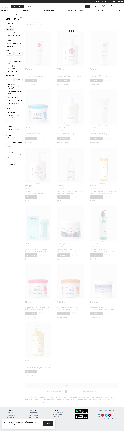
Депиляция (11, 46)
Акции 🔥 (4, 10)
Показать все (10, 108)
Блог (121, 10)
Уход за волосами (75, 10)
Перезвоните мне (117, 1)
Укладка (101, 10)
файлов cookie (30, 426)
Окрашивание (48, 10)
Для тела (10, 29)
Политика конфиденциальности (107, 418)
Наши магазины (10, 415)
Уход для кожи (18, 14)
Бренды (25, 10)
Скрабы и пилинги (13, 35)
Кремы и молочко (13, 38)
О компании (9, 412)
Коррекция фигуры (14, 43)
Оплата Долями (33, 412)
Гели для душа (12, 32)
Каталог (8, 14)
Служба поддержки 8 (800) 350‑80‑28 (57, 413)
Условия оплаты (33, 415)
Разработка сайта (103, 428)
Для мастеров (10, 417)
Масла (9, 40)
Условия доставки (33, 417)
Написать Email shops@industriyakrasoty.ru (59, 417)
